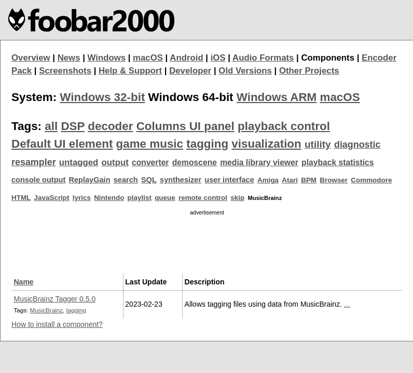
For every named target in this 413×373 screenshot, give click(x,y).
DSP (73, 126)
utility (318, 144)
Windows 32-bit (102, 97)
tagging (207, 143)
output (115, 162)
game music (149, 143)
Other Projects (309, 71)
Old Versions (245, 71)
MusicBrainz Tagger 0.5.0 (55, 299)
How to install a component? (57, 324)
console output (38, 180)
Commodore (371, 180)
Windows (107, 58)
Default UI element (62, 143)
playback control (284, 126)
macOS (148, 58)
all (51, 126)
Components (327, 58)
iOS (218, 58)
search (126, 180)
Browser (334, 180)
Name (24, 282)
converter (150, 162)
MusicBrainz (46, 310)
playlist (140, 198)
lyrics (82, 198)
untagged (79, 162)
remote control (202, 198)
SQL (149, 180)
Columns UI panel (185, 126)
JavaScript (52, 198)
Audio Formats (263, 58)
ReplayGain (89, 180)
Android (186, 58)
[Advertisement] (207, 243)
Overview (30, 58)
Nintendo (109, 198)
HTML (21, 198)
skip (237, 198)
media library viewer (259, 162)
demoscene (194, 162)
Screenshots (65, 71)
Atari (290, 180)
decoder (110, 126)
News (69, 58)
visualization (266, 143)
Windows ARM (276, 97)
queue (165, 198)
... (347, 304)
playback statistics (337, 162)
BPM (308, 180)
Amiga (268, 180)
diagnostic (357, 144)
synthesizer (180, 180)
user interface (229, 180)
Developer (190, 71)
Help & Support (130, 71)
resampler (33, 162)
